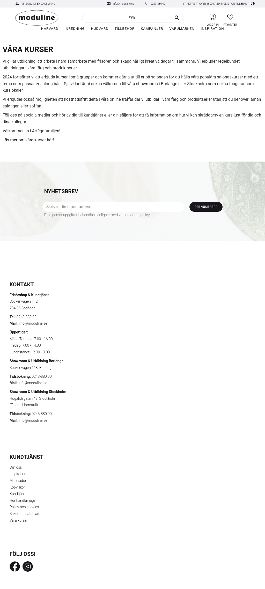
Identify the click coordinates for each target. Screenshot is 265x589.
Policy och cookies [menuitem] (24, 507)
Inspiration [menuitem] (212, 28)
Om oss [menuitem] (16, 467)
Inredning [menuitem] (74, 28)
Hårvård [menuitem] (49, 28)
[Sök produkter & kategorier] (132, 18)
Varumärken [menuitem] (181, 28)
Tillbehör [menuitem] (125, 28)
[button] (230, 17)
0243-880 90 (158, 3)
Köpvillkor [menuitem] (17, 487)
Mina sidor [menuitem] (18, 480)
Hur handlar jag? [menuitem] (22, 500)
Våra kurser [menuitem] (18, 520)
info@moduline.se (123, 3)
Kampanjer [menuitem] (152, 28)
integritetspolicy (137, 215)
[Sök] (177, 18)
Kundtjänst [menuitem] (18, 494)
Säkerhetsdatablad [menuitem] (24, 514)
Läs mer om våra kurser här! (28, 139)
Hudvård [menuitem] (99, 28)
